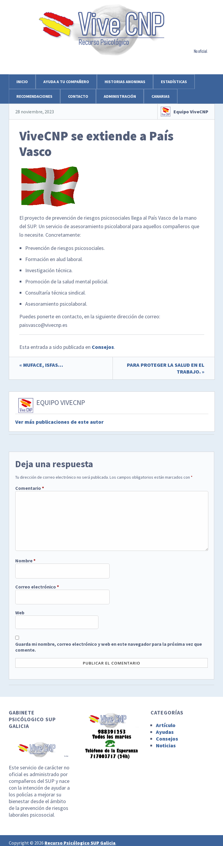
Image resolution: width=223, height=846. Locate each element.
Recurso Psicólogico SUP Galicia (80, 843)
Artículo (166, 725)
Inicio (22, 81)
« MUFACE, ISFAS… (41, 364)
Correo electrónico (37, 587)
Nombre (25, 561)
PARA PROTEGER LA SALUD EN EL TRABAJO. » (165, 368)
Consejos (103, 347)
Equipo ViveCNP (190, 112)
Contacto (78, 96)
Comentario (29, 488)
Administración (120, 96)
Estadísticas (174, 81)
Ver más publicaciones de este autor (59, 421)
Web (19, 612)
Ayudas (165, 732)
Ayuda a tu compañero (66, 81)
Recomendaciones (34, 96)
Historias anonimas (125, 81)
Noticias (166, 745)
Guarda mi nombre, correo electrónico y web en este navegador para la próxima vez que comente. (108, 647)
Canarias (160, 96)
